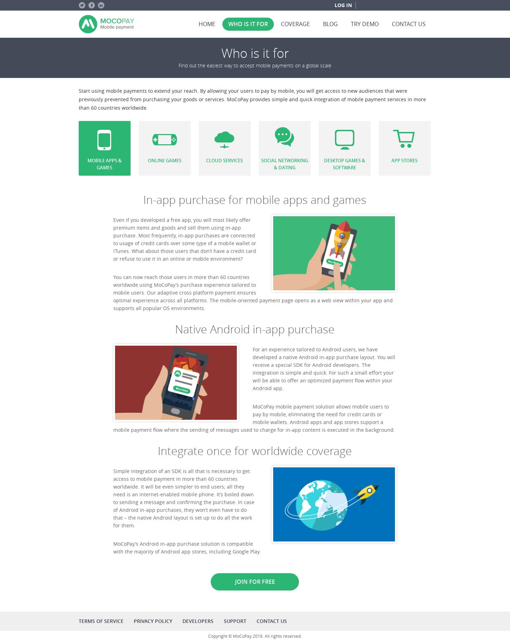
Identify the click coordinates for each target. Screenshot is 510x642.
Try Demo (365, 24)
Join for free (255, 582)
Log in (343, 5)
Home (207, 24)
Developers (198, 621)
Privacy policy (153, 621)
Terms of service (101, 621)
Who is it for (248, 24)
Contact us (409, 24)
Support (235, 621)
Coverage (295, 24)
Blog (330, 24)
